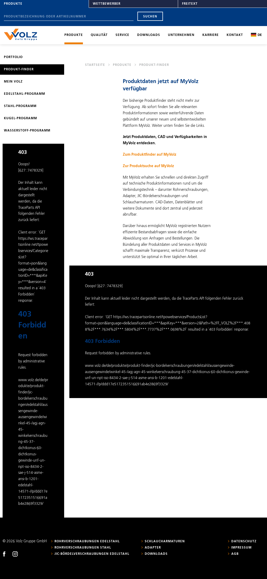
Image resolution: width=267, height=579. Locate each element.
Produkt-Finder (19, 69)
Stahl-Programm (20, 106)
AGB (235, 554)
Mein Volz (13, 81)
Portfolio (13, 57)
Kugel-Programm (20, 118)
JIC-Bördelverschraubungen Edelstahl (91, 554)
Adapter (153, 547)
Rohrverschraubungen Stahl (82, 547)
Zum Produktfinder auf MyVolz (149, 154)
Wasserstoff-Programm (27, 130)
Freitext (190, 3)
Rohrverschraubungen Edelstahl (87, 541)
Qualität (99, 35)
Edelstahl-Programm (24, 94)
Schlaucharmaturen (165, 541)
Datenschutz (244, 541)
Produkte (13, 3)
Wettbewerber (106, 3)
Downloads (148, 35)
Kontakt (235, 35)
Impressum (241, 547)
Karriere (210, 35)
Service (122, 35)
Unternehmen (181, 35)
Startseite (95, 65)
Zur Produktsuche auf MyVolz (148, 166)
